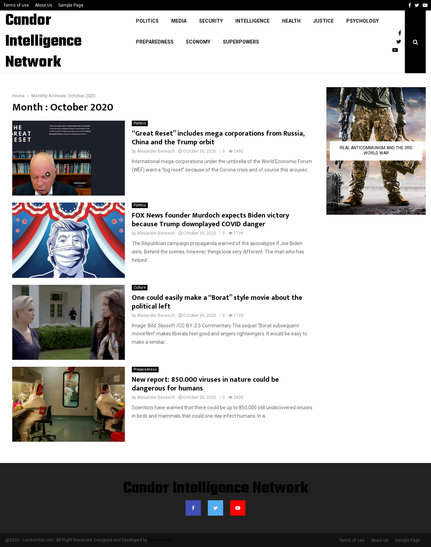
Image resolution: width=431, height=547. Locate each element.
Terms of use (16, 5)
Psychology (362, 21)
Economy (198, 42)
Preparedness (155, 42)
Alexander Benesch (156, 151)
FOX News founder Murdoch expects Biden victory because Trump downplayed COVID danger (210, 220)
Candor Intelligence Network (43, 41)
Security (211, 21)
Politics (147, 21)
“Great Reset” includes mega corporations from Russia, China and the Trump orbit (218, 138)
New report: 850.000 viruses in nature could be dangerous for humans (205, 384)
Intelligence (252, 21)
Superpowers (241, 42)
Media (179, 21)
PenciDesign (160, 540)
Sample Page (70, 5)
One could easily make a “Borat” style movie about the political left (217, 302)
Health (291, 21)
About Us (43, 5)
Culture (140, 287)
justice (323, 21)
